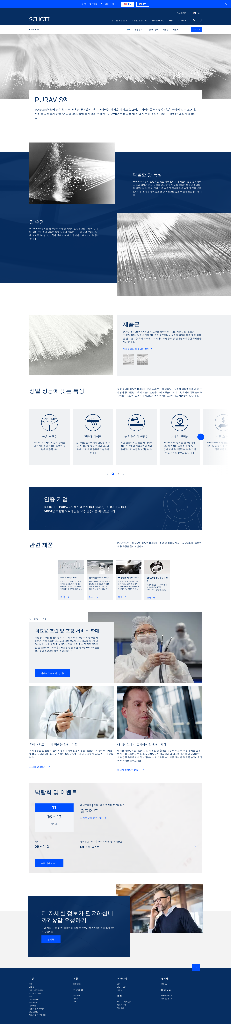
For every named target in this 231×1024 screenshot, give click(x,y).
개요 (128, 30)
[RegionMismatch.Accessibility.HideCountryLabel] (226, 4)
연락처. (51, 939)
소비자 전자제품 (35, 993)
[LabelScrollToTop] (196, 967)
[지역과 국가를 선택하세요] (196, 13)
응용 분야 (138, 30)
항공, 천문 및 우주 (36, 990)
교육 (75, 1002)
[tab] (112, 473)
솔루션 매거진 (158, 20)
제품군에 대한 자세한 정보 (138, 349)
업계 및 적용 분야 (119, 20)
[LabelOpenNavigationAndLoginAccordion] (200, 20)
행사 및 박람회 (166, 995)
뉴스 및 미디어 (182, 13)
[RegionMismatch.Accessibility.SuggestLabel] (127, 4)
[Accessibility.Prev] (107, 473)
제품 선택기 (77, 984)
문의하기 (196, 29)
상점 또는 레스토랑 (36, 1009)
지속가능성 (121, 987)
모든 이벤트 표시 (49, 863)
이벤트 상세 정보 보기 (93, 818)
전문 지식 (76, 995)
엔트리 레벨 (121, 1005)
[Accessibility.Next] (124, 473)
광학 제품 (32, 1006)
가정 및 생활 (34, 999)
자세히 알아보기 (39, 766)
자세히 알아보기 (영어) (52, 673)
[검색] (194, 20)
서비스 (75, 999)
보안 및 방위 (34, 1012)
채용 (171, 20)
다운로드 (176, 30)
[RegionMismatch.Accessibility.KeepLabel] (142, 4)
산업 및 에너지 (34, 1002)
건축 (31, 984)
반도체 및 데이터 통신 (37, 1015)
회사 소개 (182, 20)
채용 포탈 (120, 1008)
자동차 (31, 987)
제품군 (165, 30)
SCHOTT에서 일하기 (125, 1002)
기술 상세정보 (152, 30)
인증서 (119, 990)
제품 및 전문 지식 (139, 20)
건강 (31, 996)
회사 (119, 984)
